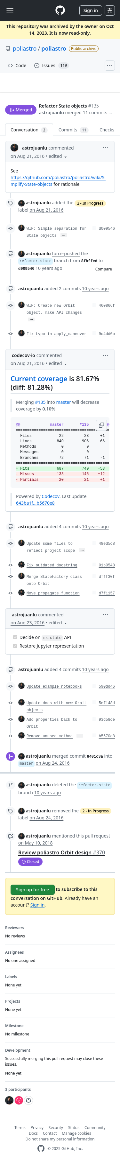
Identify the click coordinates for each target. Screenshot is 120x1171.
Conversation (29, 135)
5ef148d (107, 709)
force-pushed (66, 259)
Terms (20, 1133)
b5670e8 (107, 742)
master (63, 408)
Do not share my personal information (60, 1144)
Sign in (91, 10)
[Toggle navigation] (10, 10)
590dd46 (107, 692)
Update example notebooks (54, 692)
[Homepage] (60, 10)
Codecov (50, 502)
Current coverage (39, 384)
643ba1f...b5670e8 (35, 509)
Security (56, 1133)
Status (73, 1133)
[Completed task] (15, 643)
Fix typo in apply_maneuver (56, 340)
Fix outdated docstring (52, 571)
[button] (44, 117)
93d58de (107, 725)
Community (95, 1133)
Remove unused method (50, 742)
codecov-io (23, 361)
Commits (74, 135)
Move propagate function (53, 599)
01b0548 (107, 571)
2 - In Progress (90, 209)
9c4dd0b (107, 340)
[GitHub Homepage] (41, 1154)
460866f (107, 311)
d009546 (107, 234)
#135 (40, 408)
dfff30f (107, 582)
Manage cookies (76, 1139)
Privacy (37, 1133)
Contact (50, 1139)
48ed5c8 (107, 549)
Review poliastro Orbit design (61, 858)
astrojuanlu (17, 109)
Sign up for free (32, 895)
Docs (33, 1139)
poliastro (24, 48)
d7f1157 (107, 599)
